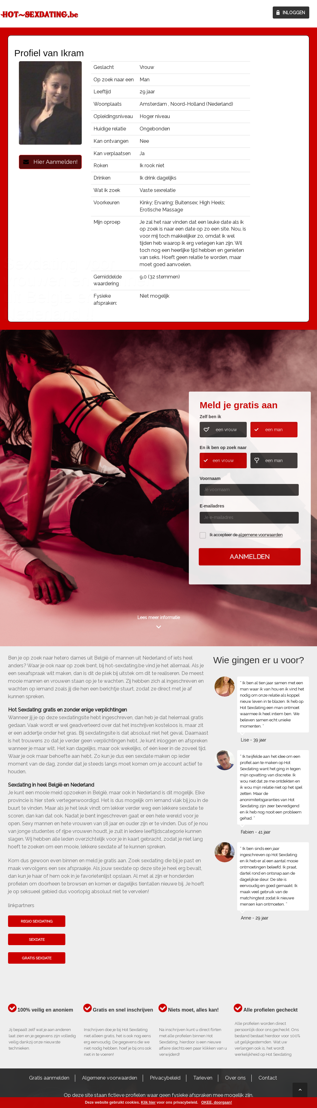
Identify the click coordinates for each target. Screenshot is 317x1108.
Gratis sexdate (36, 958)
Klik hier (148, 1102)
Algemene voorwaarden (109, 1078)
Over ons (235, 1078)
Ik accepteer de (246, 535)
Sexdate (37, 939)
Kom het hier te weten (34, 486)
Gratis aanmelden (49, 1078)
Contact (267, 1078)
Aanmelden (249, 556)
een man (274, 429)
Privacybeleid (165, 1078)
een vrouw (226, 429)
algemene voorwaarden (260, 535)
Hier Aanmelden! (50, 162)
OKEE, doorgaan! (216, 1102)
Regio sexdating (37, 921)
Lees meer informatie (158, 617)
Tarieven (202, 1078)
